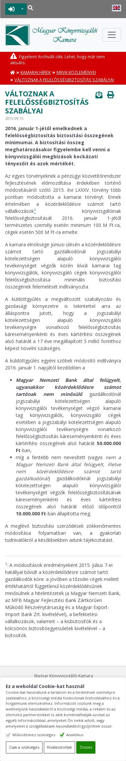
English (116, 8)
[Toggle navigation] (111, 34)
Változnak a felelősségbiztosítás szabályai (64, 80)
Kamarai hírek (35, 72)
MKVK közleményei (76, 72)
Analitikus (74, 734)
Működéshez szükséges (33, 734)
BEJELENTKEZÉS (11, 9)
